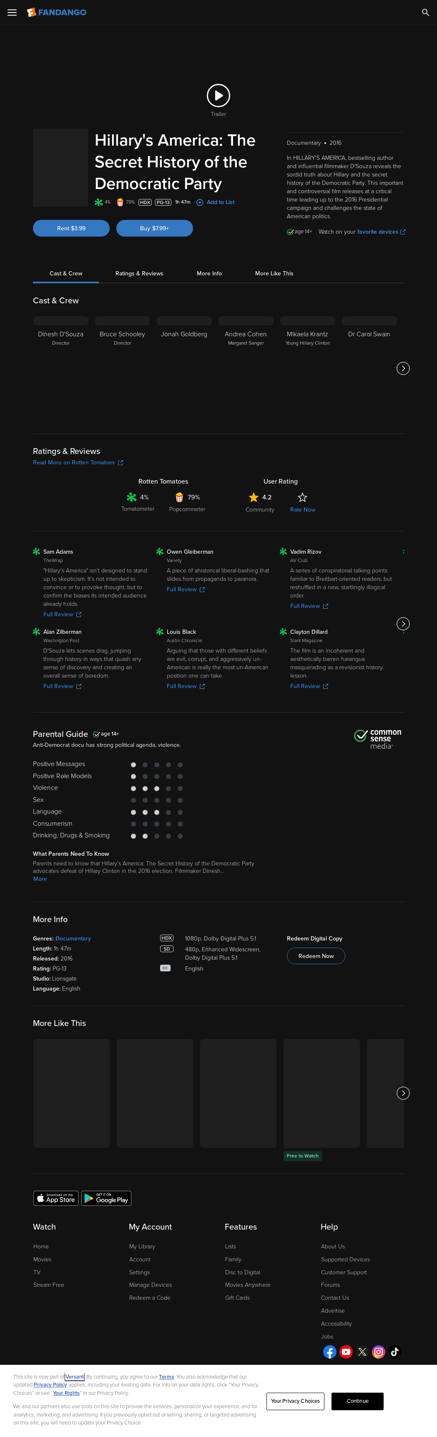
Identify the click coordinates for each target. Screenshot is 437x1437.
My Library (142, 1246)
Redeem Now (316, 956)
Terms (166, 1377)
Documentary (73, 938)
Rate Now (302, 509)
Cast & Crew (66, 273)
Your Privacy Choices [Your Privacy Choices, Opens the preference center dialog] (295, 1401)
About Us (333, 1246)
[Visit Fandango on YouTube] (346, 1352)
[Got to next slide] (403, 368)
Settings (139, 1272)
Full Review (62, 614)
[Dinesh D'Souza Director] (61, 368)
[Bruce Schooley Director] (123, 368)
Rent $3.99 (71, 228)
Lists (230, 1246)
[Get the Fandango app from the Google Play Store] (106, 1197)
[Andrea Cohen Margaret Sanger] (246, 368)
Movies (42, 1259)
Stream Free (48, 1284)
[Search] (425, 12)
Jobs (327, 1336)
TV (36, 1272)
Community (260, 509)
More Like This (274, 273)
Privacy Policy (50, 1385)
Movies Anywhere (248, 1284)
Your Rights (66, 1393)
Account (140, 1259)
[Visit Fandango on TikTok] (395, 1352)
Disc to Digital (242, 1272)
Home (41, 1246)
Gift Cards (237, 1297)
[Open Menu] (12, 12)
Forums (330, 1284)
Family (233, 1259)
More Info (209, 273)
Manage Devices (150, 1284)
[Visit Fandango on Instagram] (379, 1352)
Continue (358, 1401)
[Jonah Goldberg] (184, 368)
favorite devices (381, 231)
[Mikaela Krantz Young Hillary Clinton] (308, 368)
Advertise (333, 1310)
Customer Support (344, 1272)
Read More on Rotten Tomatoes (78, 462)
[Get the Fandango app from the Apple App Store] (56, 1197)
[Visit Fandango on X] (362, 1352)
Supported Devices (345, 1259)
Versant (74, 1377)
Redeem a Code (150, 1297)
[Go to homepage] (57, 12)
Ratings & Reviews (139, 273)
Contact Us (335, 1297)
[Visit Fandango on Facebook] (330, 1352)
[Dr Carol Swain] (369, 368)
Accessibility (336, 1323)
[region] (218, 1401)
